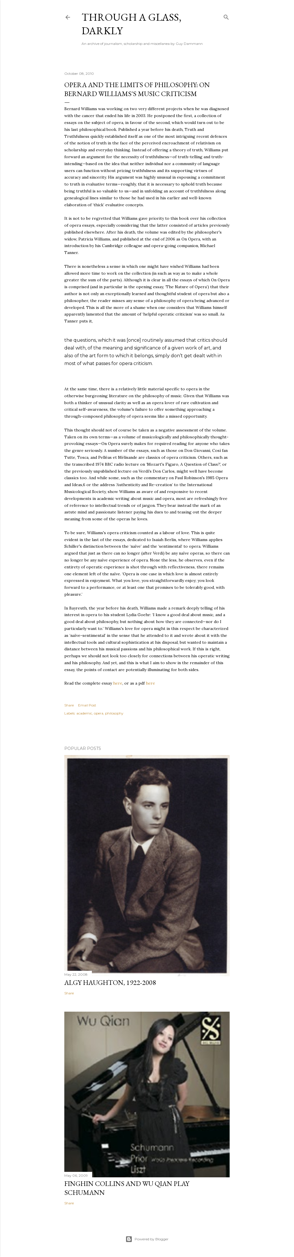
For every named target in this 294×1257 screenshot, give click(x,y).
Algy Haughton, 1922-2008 (110, 982)
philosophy (114, 713)
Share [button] (69, 705)
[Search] (226, 16)
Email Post (87, 705)
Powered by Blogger (147, 1239)
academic (84, 713)
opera (98, 713)
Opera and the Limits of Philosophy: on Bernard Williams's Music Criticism (137, 89)
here (117, 683)
